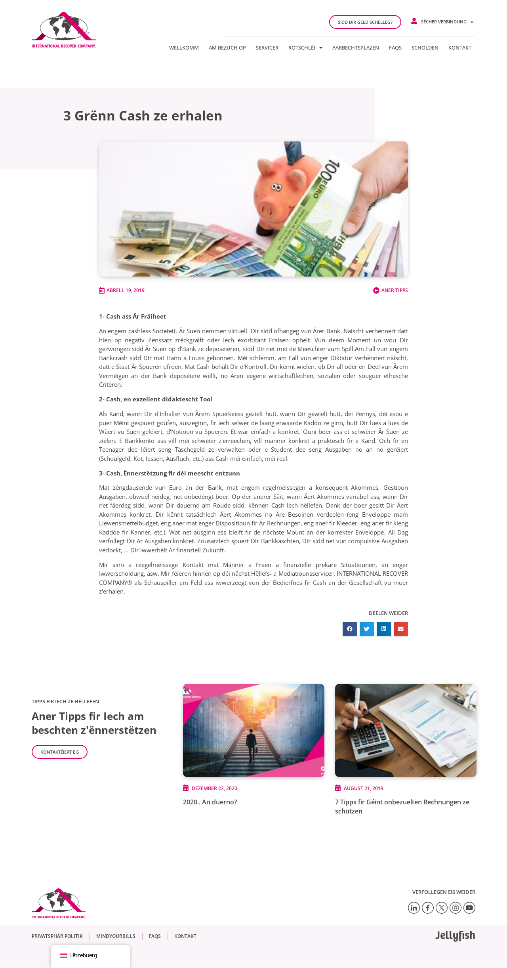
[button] (350, 629)
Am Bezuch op (227, 47)
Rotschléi (305, 47)
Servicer (267, 47)
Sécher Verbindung (447, 22)
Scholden (425, 47)
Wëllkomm (184, 47)
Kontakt (459, 47)
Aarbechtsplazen (355, 47)
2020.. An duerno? (210, 802)
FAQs (395, 47)
